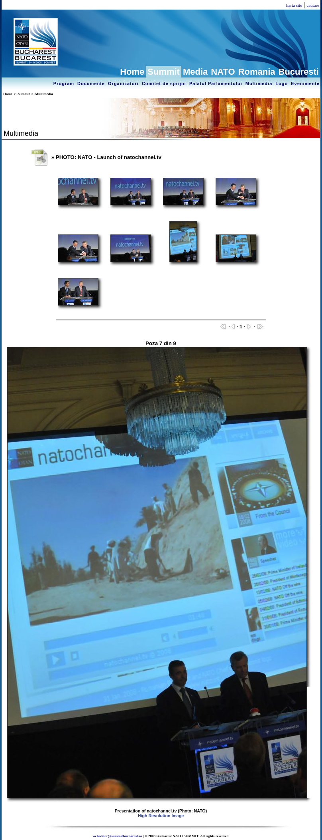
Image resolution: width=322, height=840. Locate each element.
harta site (294, 5)
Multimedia (259, 83)
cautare (312, 5)
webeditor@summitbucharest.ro (117, 836)
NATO (223, 72)
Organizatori (124, 83)
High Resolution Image (161, 815)
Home (132, 72)
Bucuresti (299, 72)
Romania (256, 72)
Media (195, 72)
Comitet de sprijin (165, 83)
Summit (163, 72)
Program (64, 83)
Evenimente (305, 83)
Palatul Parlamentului (216, 83)
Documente (91, 83)
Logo (282, 83)
